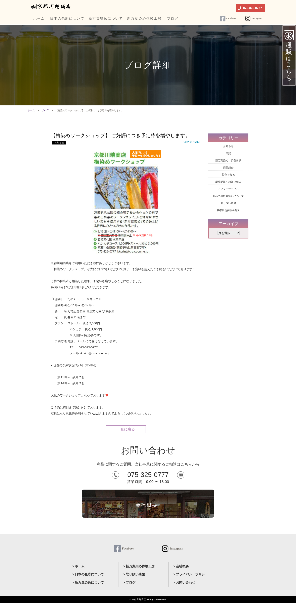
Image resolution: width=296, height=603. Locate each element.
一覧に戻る (126, 429)
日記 (228, 153)
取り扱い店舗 (228, 203)
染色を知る (228, 174)
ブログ (45, 110)
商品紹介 (228, 167)
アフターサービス (228, 188)
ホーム (31, 110)
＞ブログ (128, 582)
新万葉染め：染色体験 (228, 160)
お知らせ (59, 142)
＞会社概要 (181, 566)
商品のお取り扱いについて (228, 196)
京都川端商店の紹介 (228, 210)
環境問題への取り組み (228, 181)
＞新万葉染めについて (88, 582)
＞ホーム (78, 566)
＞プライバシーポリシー (190, 574)
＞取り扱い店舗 (133, 574)
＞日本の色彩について (88, 574)
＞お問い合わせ (184, 582)
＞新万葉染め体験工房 (138, 566)
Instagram (256, 18)
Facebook (231, 18)
